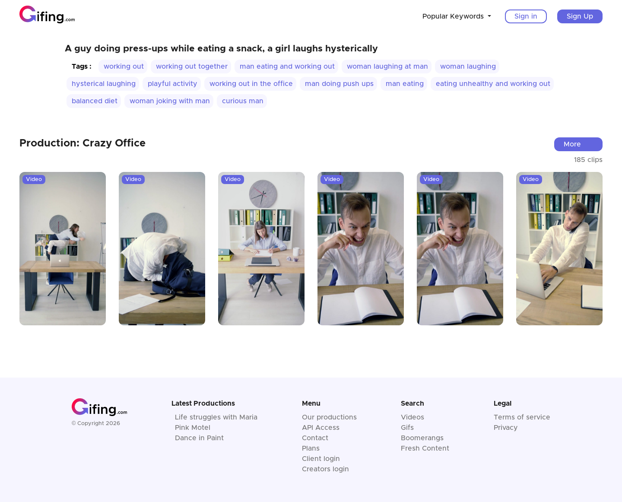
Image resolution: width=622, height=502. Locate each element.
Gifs (407, 427)
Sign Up (580, 16)
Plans (311, 448)
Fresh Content (425, 448)
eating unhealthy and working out (493, 83)
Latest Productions (203, 403)
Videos (412, 417)
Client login (321, 458)
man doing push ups (339, 83)
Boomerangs (422, 438)
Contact (315, 438)
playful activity (172, 83)
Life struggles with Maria (216, 417)
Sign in (525, 16)
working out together (192, 66)
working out (124, 66)
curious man (242, 101)
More (572, 144)
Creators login (325, 469)
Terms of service (522, 417)
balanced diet (94, 101)
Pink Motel (192, 427)
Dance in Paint (199, 438)
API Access (321, 427)
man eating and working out (287, 66)
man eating (405, 83)
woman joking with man (170, 101)
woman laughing (468, 66)
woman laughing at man (387, 66)
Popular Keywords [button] (454, 16)
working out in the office (251, 83)
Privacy (506, 427)
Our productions (329, 417)
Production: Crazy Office (82, 143)
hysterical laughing (104, 83)
